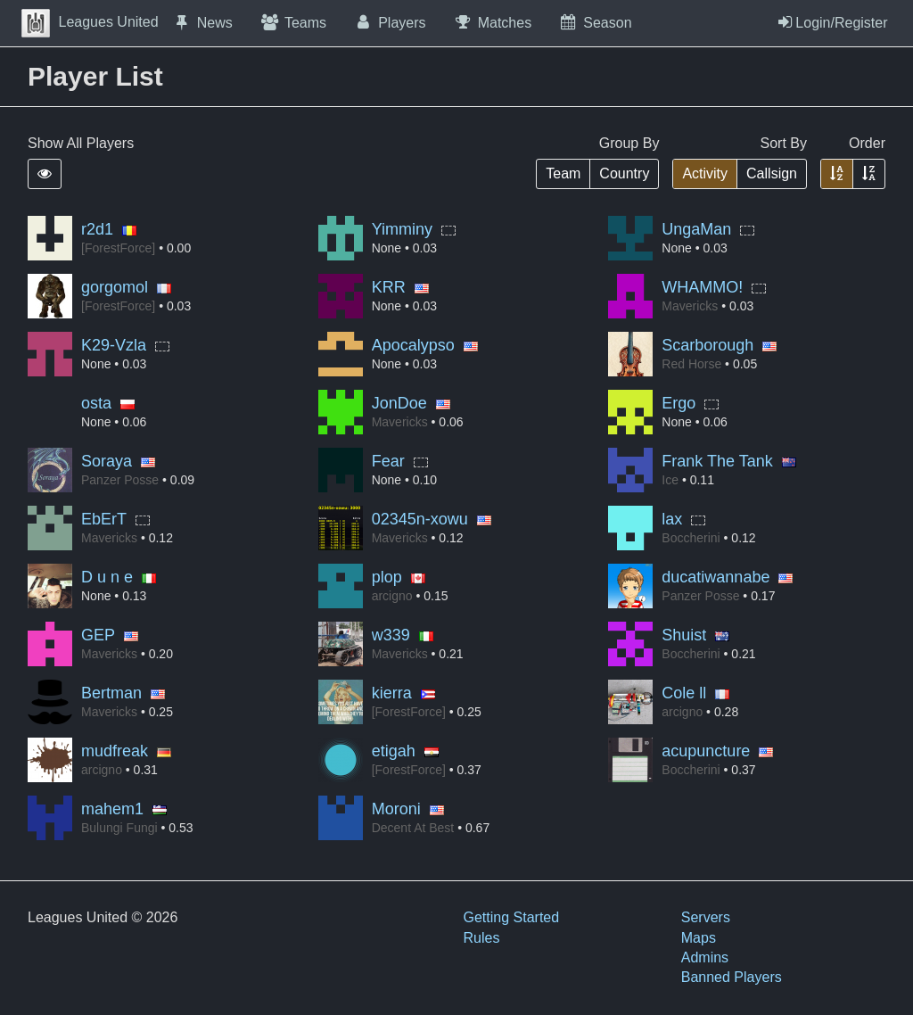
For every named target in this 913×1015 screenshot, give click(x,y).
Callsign (771, 173)
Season (594, 22)
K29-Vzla (113, 345)
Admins (704, 957)
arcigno (392, 596)
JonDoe (399, 403)
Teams (292, 22)
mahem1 (112, 809)
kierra (392, 693)
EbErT (104, 519)
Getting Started (512, 917)
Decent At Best (413, 828)
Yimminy (402, 229)
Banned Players (731, 977)
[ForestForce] (118, 248)
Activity (705, 173)
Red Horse (691, 364)
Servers (705, 917)
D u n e (107, 577)
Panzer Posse (120, 480)
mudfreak (114, 751)
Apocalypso (413, 345)
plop (387, 577)
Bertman (111, 693)
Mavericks (690, 306)
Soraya (106, 461)
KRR (389, 287)
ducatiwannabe (715, 577)
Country (624, 173)
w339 (391, 635)
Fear (388, 461)
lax (672, 519)
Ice (670, 480)
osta (96, 403)
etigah (393, 751)
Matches (492, 22)
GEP (98, 635)
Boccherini (691, 538)
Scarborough (707, 345)
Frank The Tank (717, 461)
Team (563, 173)
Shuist (684, 635)
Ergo (678, 403)
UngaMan (696, 229)
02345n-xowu (420, 519)
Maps (698, 937)
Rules (482, 937)
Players (389, 22)
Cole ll (684, 693)
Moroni (396, 809)
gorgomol (114, 287)
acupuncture (706, 751)
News (202, 22)
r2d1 (97, 229)
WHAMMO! (702, 287)
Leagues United (90, 21)
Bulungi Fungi (119, 828)
